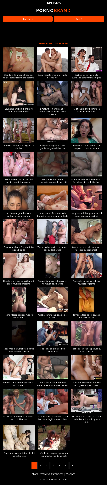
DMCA (35, 474)
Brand (53, 10)
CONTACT (70, 474)
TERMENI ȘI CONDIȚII (51, 474)
